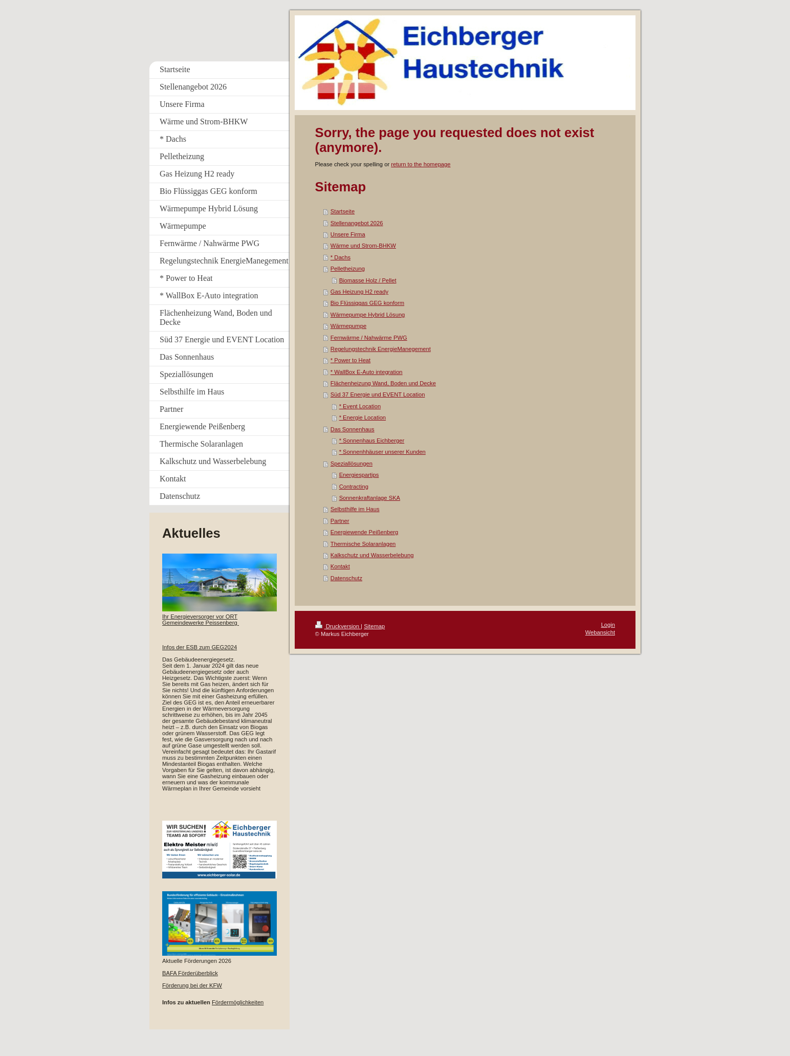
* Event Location (360, 406)
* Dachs (340, 257)
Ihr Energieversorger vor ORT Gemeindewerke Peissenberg (199, 619)
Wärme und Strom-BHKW (363, 246)
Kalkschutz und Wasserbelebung (372, 555)
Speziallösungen (351, 463)
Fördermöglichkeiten (238, 1002)
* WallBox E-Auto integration (367, 372)
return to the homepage (420, 164)
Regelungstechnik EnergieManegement (381, 349)
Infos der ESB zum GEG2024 (199, 647)
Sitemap (374, 626)
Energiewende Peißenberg (364, 532)
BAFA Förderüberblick (190, 973)
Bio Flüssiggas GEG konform (367, 303)
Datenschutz (346, 578)
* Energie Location (362, 417)
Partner (340, 521)
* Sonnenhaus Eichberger (372, 440)
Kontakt (340, 566)
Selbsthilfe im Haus (355, 509)
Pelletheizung (348, 269)
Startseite (343, 211)
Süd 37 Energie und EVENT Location (378, 394)
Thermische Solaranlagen (363, 544)
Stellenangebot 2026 (357, 223)
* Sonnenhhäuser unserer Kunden (382, 452)
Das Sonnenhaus (353, 429)
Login (608, 625)
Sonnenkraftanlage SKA (369, 498)
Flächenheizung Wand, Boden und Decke (383, 383)
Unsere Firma (348, 234)
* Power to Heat (350, 360)
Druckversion (338, 626)
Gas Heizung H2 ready (359, 292)
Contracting (353, 486)
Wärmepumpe (348, 326)
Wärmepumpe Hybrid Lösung (368, 315)
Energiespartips (359, 475)
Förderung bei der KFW (192, 985)
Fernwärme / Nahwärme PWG (369, 338)
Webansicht (600, 632)
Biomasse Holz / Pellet (368, 280)
